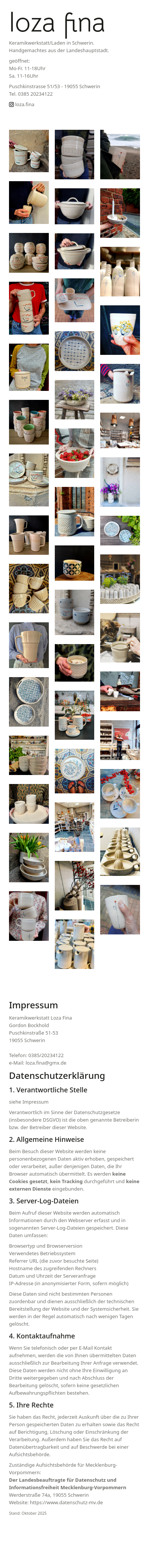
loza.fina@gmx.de (46, 1062)
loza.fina (22, 104)
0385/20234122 (46, 1055)
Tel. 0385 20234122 (31, 93)
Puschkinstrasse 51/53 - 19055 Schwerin (54, 86)
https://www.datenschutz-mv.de (66, 1502)
